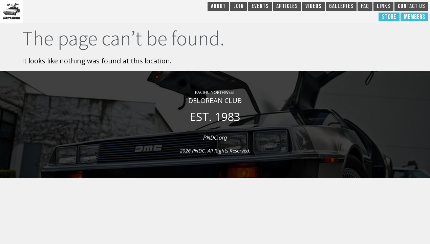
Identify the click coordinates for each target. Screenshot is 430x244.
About (218, 6)
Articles (287, 6)
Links (383, 6)
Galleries (341, 6)
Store (389, 17)
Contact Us (411, 6)
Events (260, 6)
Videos (313, 6)
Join (239, 6)
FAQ (365, 6)
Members (414, 17)
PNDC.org (215, 137)
